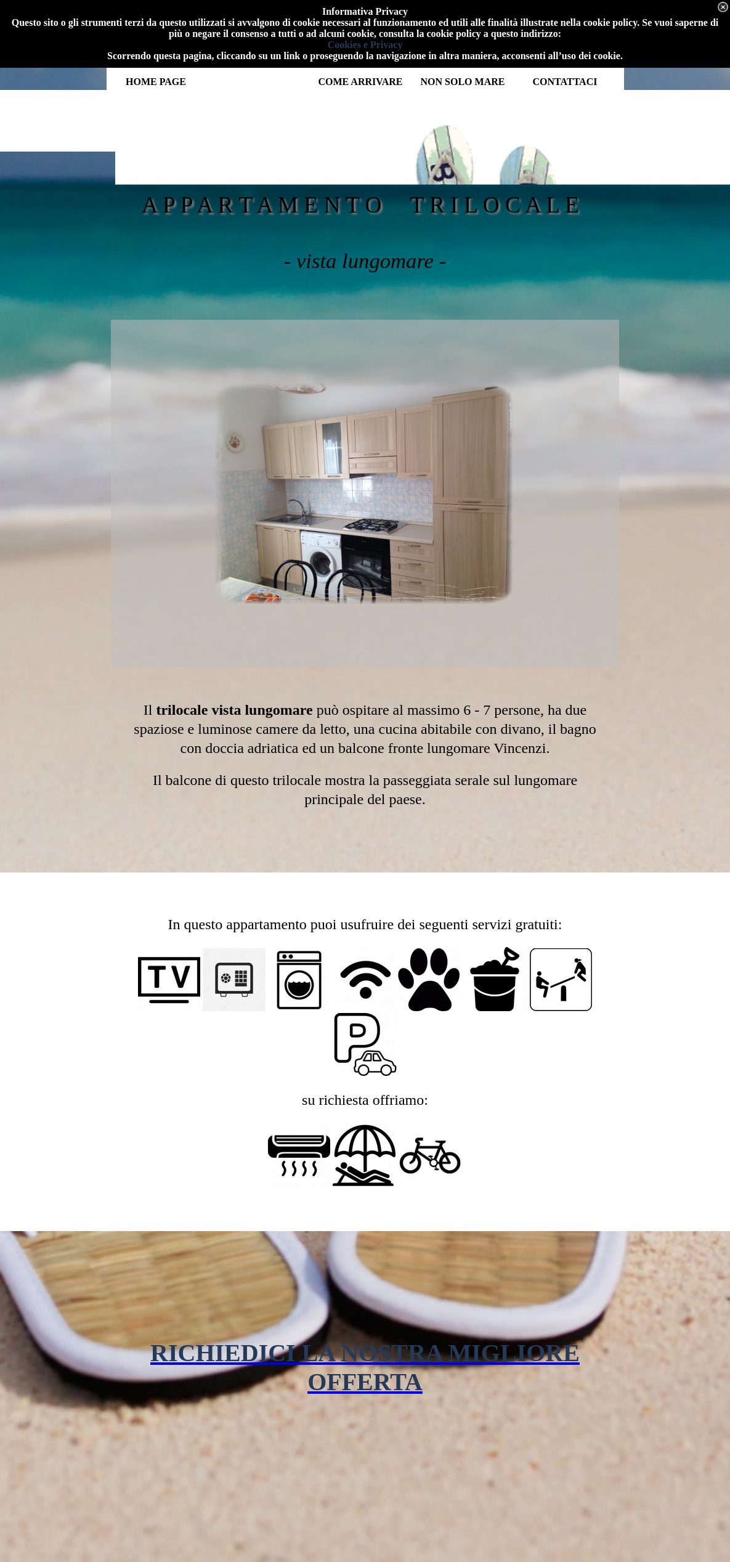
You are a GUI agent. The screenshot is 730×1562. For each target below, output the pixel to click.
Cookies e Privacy (365, 44)
